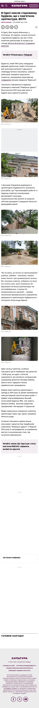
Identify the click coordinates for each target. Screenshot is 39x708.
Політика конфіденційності (26, 665)
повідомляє (6, 80)
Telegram (28, 55)
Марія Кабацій (6, 22)
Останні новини (11, 558)
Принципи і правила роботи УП (19, 670)
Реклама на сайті (9, 665)
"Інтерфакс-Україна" (10, 688)
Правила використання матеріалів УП (19, 668)
